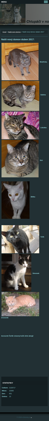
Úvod (4, 32)
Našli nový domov (14, 32)
